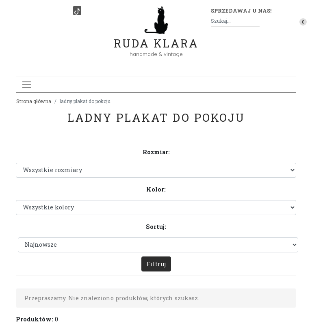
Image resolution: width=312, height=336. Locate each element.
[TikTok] (77, 10)
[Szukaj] (256, 21)
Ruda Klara (156, 36)
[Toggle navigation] (26, 84)
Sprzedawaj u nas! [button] (241, 10)
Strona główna (33, 101)
